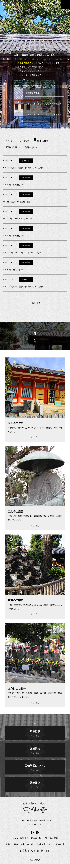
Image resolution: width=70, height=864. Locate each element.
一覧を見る (35, 303)
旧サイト (45, 850)
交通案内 (24, 850)
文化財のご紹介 (27, 844)
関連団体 (35, 850)
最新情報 (24, 838)
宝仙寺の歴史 (37, 838)
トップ (15, 838)
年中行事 (60, 844)
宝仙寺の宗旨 (51, 838)
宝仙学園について (45, 844)
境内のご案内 (11, 844)
